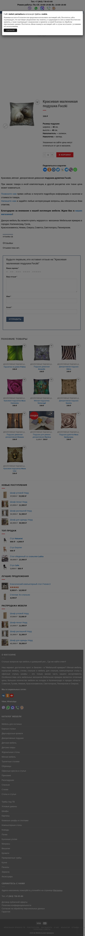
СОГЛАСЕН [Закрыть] (10, 30)
